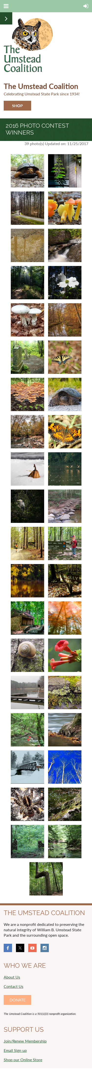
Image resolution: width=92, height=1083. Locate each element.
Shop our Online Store (23, 1059)
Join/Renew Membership (25, 1041)
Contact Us (13, 986)
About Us (12, 977)
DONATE (18, 999)
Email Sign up (15, 1050)
